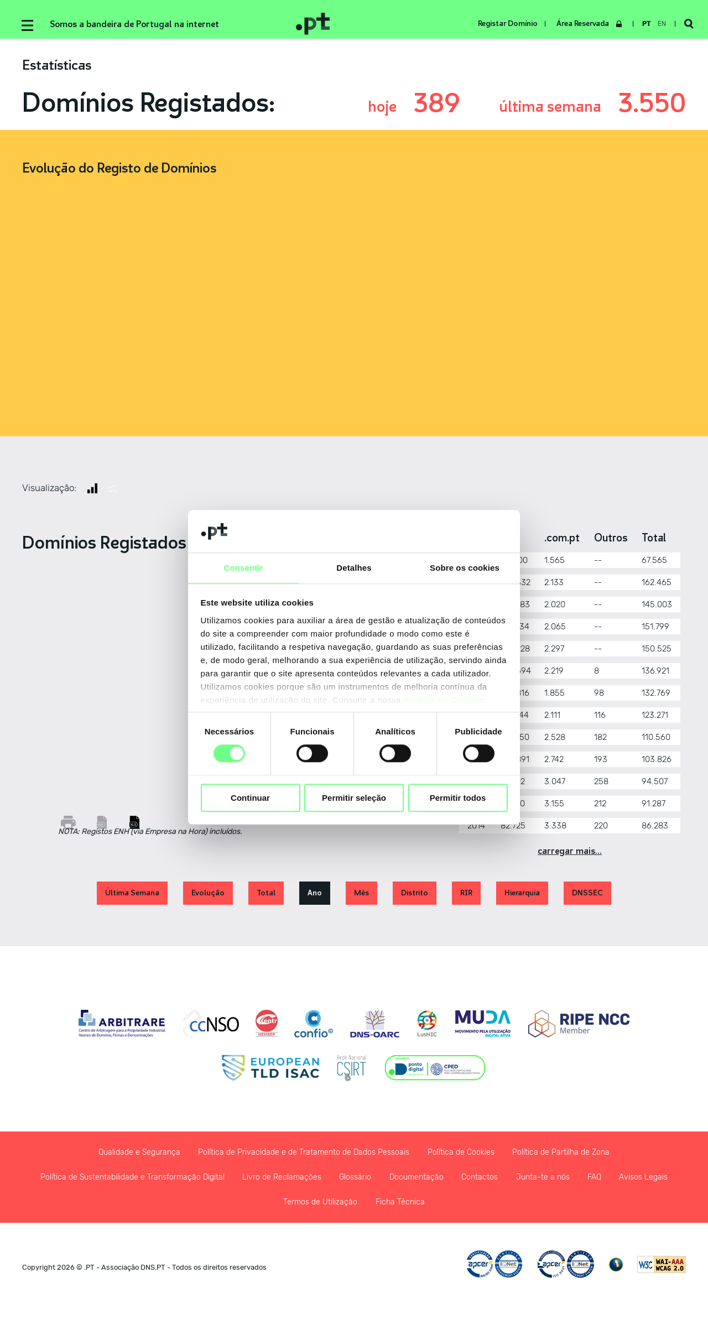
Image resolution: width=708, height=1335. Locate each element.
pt (642, 24)
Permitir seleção (354, 798)
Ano (315, 896)
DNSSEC (587, 896)
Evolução (208, 896)
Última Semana (132, 896)
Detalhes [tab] (353, 567)
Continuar (250, 798)
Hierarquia (522, 896)
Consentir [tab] (243, 567)
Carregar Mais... (570, 855)
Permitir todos (458, 798)
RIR (466, 896)
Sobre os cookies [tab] (464, 567)
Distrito (414, 896)
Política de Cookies (444, 700)
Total (266, 896)
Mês (361, 896)
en (657, 24)
